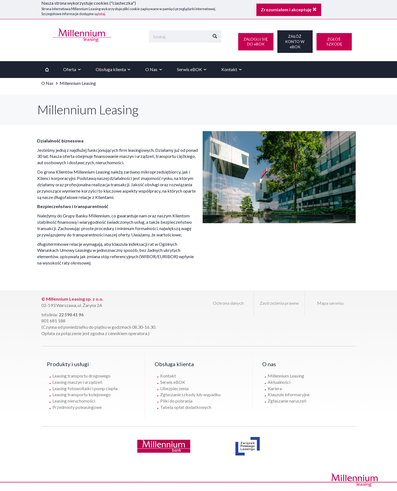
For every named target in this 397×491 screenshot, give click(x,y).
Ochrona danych (228, 303)
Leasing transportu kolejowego (81, 394)
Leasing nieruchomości (73, 400)
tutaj (101, 14)
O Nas (154, 69)
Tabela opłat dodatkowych (185, 407)
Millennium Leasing (286, 375)
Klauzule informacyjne (289, 394)
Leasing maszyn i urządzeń (77, 382)
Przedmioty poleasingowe (77, 407)
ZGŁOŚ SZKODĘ (334, 42)
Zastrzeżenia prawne (279, 303)
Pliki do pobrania (176, 400)
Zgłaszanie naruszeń (287, 400)
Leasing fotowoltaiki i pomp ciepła (84, 388)
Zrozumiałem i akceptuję (289, 9)
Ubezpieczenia (174, 388)
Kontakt (232, 69)
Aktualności (279, 382)
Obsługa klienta (114, 69)
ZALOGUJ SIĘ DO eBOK (256, 42)
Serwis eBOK (192, 69)
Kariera (275, 388)
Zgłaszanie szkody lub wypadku (190, 394)
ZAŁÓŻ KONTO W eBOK (295, 41)
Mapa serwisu (330, 303)
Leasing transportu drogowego (81, 375)
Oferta (72, 69)
